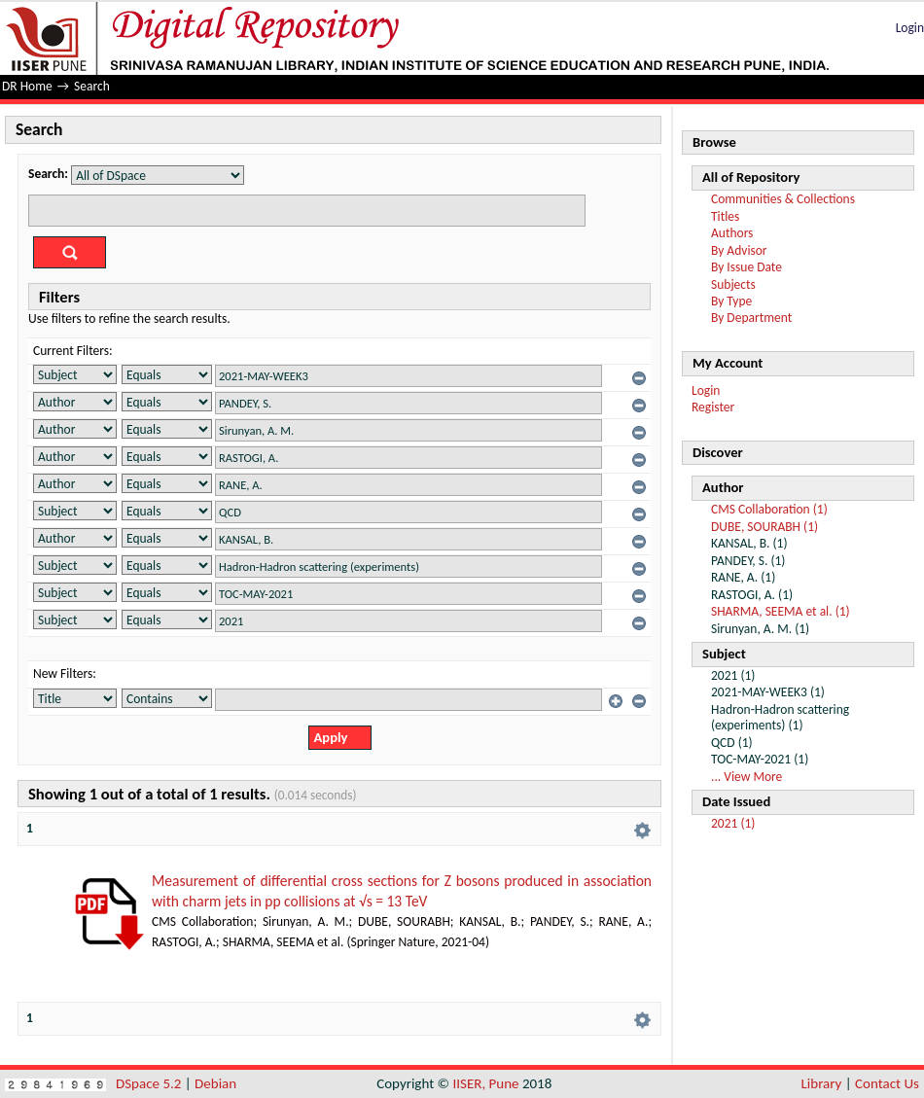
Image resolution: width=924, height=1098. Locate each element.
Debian (215, 1083)
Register (713, 407)
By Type (731, 301)
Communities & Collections (783, 199)
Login (910, 27)
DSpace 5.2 (150, 1083)
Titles (725, 216)
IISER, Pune (485, 1083)
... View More (746, 776)
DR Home (27, 86)
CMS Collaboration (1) (769, 509)
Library (821, 1083)
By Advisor (739, 250)
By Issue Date (746, 267)
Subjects (733, 284)
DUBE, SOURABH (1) (764, 526)
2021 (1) (733, 823)
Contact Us (887, 1083)
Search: (48, 173)
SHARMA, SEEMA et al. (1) (780, 611)
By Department (751, 317)
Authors (732, 233)
